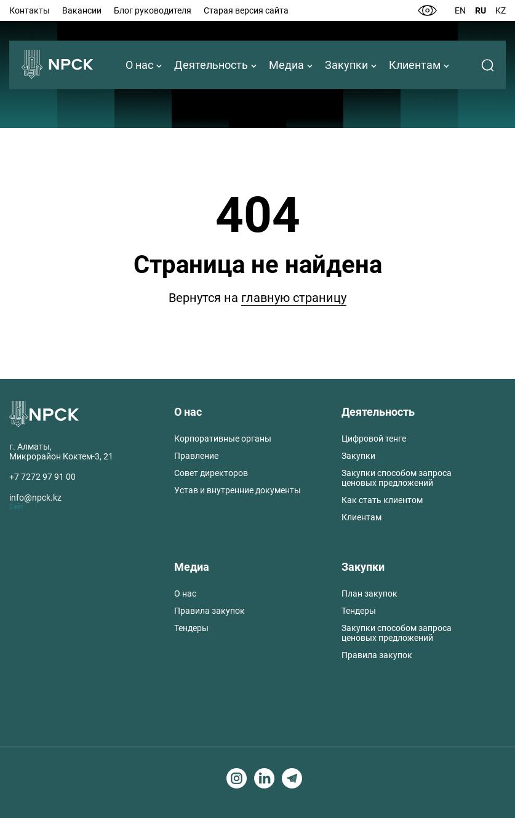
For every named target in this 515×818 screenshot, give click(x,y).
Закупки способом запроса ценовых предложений (396, 478)
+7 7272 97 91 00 (42, 477)
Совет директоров (211, 473)
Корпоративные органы (222, 438)
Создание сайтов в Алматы (43, 791)
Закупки (346, 64)
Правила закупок (209, 611)
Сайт (16, 505)
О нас (139, 64)
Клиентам (415, 64)
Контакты (29, 10)
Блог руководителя (152, 10)
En (460, 10)
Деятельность (211, 64)
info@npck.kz (35, 497)
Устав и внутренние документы (237, 490)
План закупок (369, 593)
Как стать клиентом (382, 500)
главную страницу (293, 297)
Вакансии (82, 10)
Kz (500, 10)
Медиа (286, 64)
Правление (196, 456)
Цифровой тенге (373, 438)
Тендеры (191, 628)
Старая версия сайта (246, 10)
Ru (480, 10)
